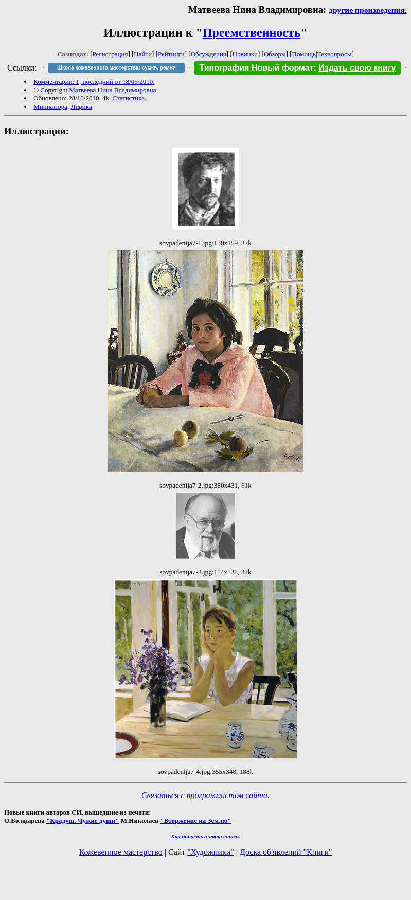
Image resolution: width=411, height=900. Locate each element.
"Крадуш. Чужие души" (82, 820)
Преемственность (252, 32)
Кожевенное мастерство (121, 851)
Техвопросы (334, 54)
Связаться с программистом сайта (204, 795)
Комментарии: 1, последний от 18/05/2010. (93, 81)
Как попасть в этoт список (205, 836)
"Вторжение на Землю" (195, 820)
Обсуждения (208, 54)
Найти (143, 54)
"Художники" (210, 851)
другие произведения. (368, 10)
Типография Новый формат (256, 67)
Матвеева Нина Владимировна (112, 90)
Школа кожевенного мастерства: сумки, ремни (116, 68)
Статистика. (129, 98)
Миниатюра (50, 106)
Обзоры (275, 54)
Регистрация (110, 54)
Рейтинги (171, 54)
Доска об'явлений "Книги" (286, 851)
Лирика (81, 106)
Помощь (304, 54)
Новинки (245, 54)
